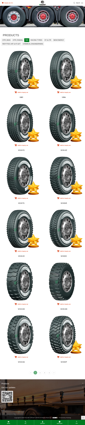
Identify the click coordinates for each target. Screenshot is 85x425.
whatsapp (59, 423)
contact (42, 423)
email (8, 423)
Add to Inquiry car (23, 92)
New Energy (58, 40)
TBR (26, 40)
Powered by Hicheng (65, 417)
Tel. (26, 423)
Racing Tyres (36, 40)
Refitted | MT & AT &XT (11, 44)
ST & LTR (48, 40)
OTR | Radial (18, 40)
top (77, 423)
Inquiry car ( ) (8, 3)
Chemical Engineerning (33, 44)
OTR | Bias (6, 40)
